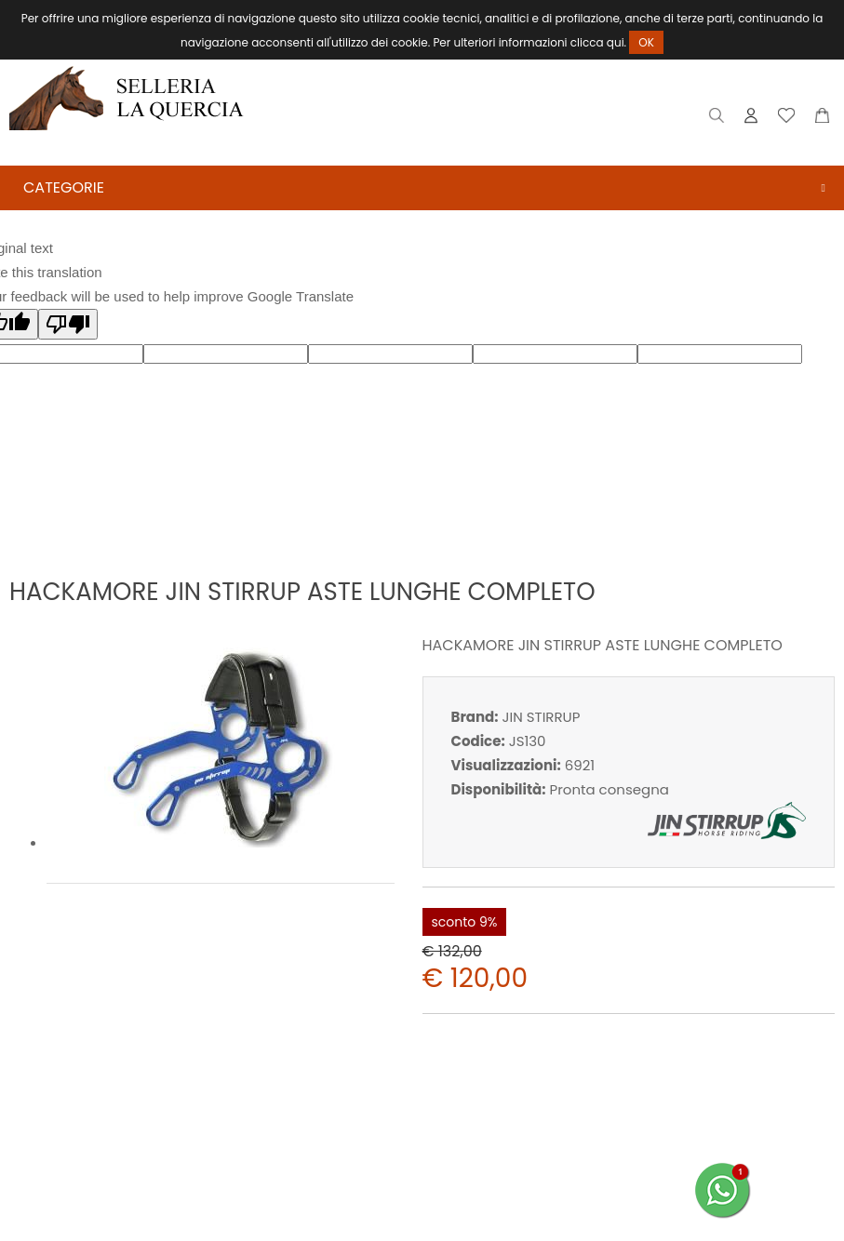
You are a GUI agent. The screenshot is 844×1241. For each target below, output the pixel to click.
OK (646, 42)
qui (615, 42)
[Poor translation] (68, 324)
